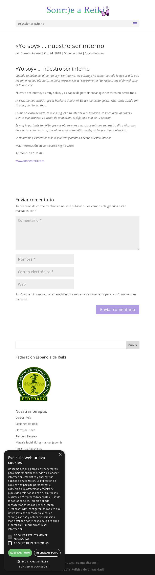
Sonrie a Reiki (73, 53)
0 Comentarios (94, 53)
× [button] (60, 454)
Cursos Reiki (23, 417)
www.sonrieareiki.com (30, 161)
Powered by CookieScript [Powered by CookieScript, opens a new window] (34, 566)
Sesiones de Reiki (27, 424)
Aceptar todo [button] (20, 552)
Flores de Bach (25, 430)
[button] (10, 537)
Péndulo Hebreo (26, 436)
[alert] (34, 510)
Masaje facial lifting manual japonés (39, 442)
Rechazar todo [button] (47, 552)
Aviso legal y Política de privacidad (77, 569)
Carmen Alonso (31, 53)
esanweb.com (86, 562)
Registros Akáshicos (29, 449)
